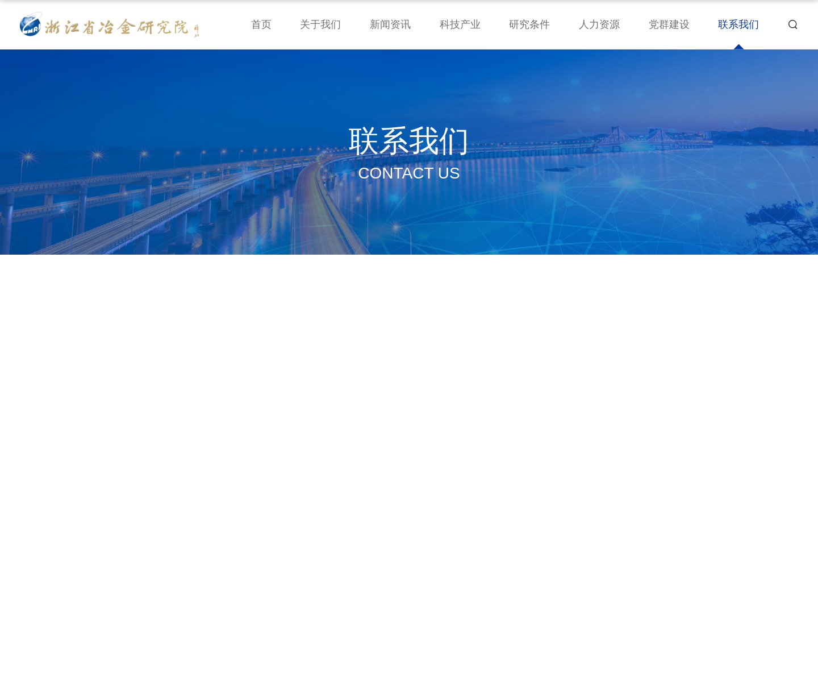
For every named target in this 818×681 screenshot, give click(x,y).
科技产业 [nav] (460, 24)
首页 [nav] (261, 24)
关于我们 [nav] (320, 24)
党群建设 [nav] (669, 24)
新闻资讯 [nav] (390, 24)
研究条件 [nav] (529, 24)
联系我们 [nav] (738, 24)
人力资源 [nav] (599, 24)
